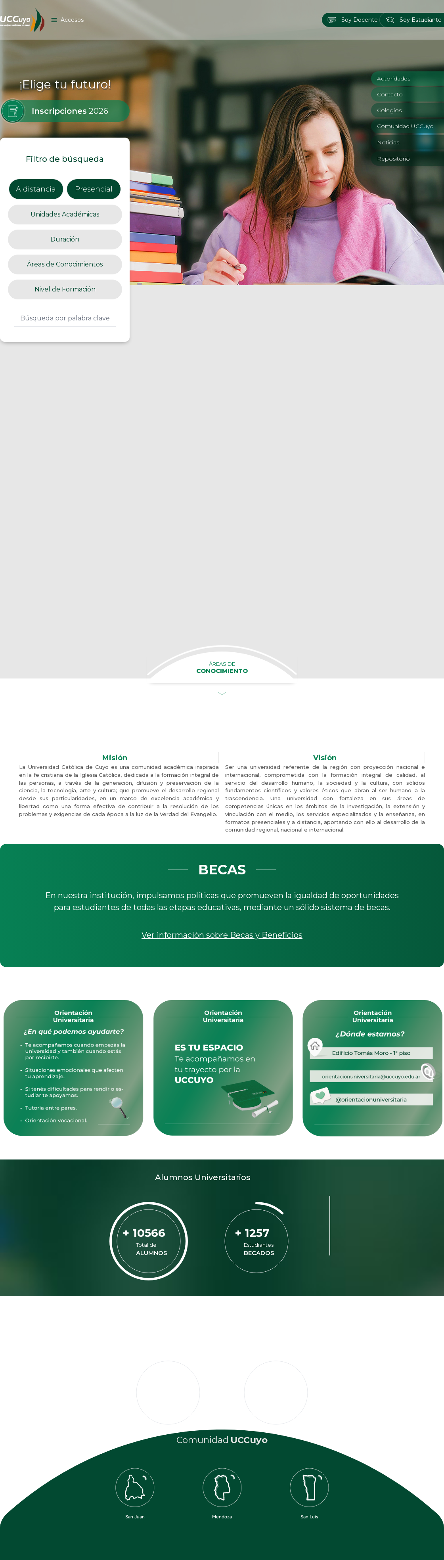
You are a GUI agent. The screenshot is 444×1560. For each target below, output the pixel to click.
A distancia (36, 189)
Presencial (94, 189)
